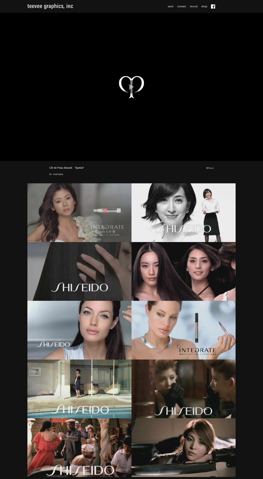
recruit (194, 6)
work (171, 6)
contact (181, 6)
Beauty (211, 168)
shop (204, 6)
